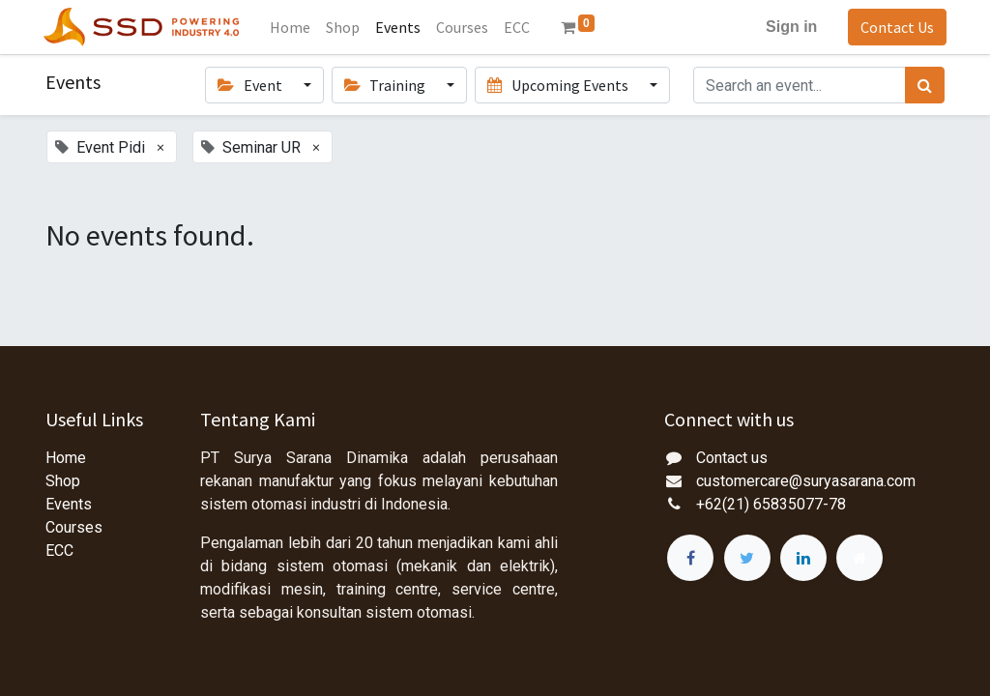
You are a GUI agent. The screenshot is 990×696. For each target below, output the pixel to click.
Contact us (732, 458)
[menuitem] (293, 27)
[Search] (925, 85)
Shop (62, 481)
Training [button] (386, 85)
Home (65, 458)
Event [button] (251, 85)
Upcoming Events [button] (558, 85)
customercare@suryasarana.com (806, 481)
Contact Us (895, 27)
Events (68, 504)
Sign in (789, 26)
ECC (59, 550)
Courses (73, 527)
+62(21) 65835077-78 (771, 504)
